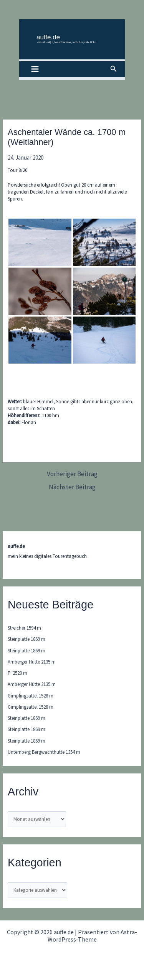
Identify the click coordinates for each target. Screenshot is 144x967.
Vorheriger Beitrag (72, 474)
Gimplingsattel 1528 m (30, 695)
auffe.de (48, 37)
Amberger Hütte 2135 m (32, 662)
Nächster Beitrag (72, 487)
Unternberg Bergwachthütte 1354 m (44, 752)
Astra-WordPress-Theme (92, 935)
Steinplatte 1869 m (26, 639)
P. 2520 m (17, 673)
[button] (113, 69)
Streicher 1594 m (24, 628)
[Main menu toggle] (35, 69)
